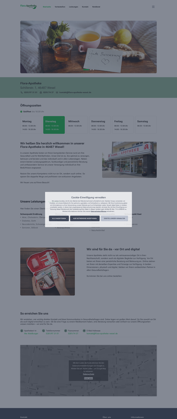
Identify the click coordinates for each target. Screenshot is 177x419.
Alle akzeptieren (59, 218)
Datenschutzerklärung (98, 211)
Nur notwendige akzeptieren (85, 218)
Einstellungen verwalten (114, 218)
